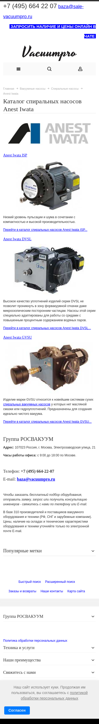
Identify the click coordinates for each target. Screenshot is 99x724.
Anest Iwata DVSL (17, 239)
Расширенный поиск (60, 582)
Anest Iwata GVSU (17, 337)
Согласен (17, 710)
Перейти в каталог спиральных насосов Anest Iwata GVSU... (47, 422)
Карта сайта (76, 591)
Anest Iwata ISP (15, 155)
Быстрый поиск (29, 582)
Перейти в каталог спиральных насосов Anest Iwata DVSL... (47, 328)
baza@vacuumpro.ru (36, 479)
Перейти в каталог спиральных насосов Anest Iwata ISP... (45, 230)
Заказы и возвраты (22, 591)
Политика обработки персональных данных (35, 641)
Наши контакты (52, 591)
